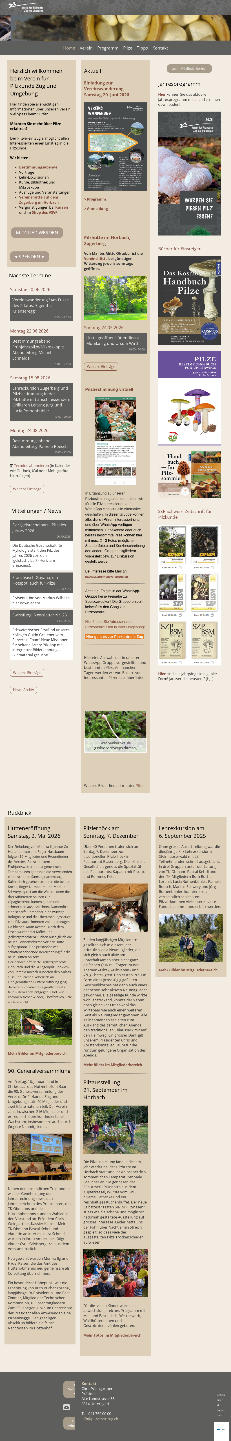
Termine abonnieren (31, 465)
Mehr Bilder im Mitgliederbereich (37, 1053)
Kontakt (160, 48)
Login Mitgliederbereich (189, 68)
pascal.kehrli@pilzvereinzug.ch (106, 576)
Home (69, 48)
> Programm (95, 199)
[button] (41, 308)
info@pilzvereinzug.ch (100, 1418)
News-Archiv (23, 689)
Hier (162, 673)
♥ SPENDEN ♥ (29, 256)
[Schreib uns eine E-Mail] (66, 1407)
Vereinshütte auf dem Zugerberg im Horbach (39, 200)
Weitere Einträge (27, 488)
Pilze (127, 48)
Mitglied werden (37, 232)
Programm (108, 48)
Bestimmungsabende (38, 167)
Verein (86, 48)
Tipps (142, 48)
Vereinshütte (96, 258)
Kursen (61, 207)
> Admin (73, 1423)
